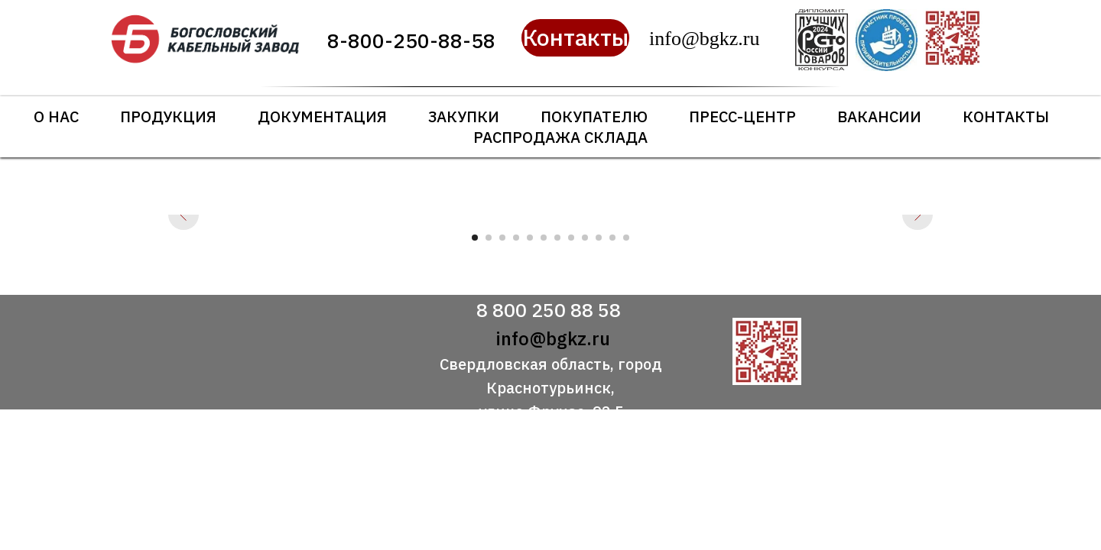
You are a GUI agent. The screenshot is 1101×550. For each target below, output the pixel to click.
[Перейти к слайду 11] (612, 238)
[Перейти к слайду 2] (489, 238)
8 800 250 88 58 (548, 309)
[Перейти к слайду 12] (626, 238)
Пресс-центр (742, 116)
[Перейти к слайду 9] (585, 238)
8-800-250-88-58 (411, 40)
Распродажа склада (560, 137)
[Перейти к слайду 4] (516, 238)
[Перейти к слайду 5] (530, 238)
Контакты (1006, 116)
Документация (322, 116)
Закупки (463, 116)
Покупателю (594, 116)
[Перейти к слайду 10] (599, 238)
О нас (56, 116)
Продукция (168, 116)
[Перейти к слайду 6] (544, 238)
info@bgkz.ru (552, 338)
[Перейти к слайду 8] (571, 238)
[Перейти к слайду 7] (557, 238)
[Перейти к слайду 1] (475, 238)
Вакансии (879, 116)
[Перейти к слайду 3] (502, 238)
